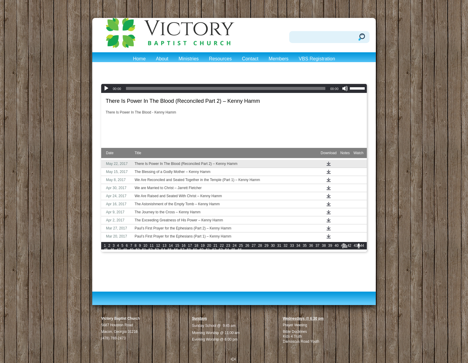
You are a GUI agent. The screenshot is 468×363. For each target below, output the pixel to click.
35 (305, 245)
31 (279, 245)
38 (324, 245)
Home (139, 58)
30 (273, 245)
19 (202, 245)
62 (214, 250)
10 (145, 245)
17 (190, 245)
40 (336, 245)
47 (119, 250)
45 (106, 250)
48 (125, 250)
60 (201, 250)
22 (222, 245)
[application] (234, 88)
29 (266, 245)
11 (152, 245)
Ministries (188, 58)
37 (317, 245)
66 (240, 250)
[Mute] (345, 88)
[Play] (106, 88)
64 (227, 250)
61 (208, 250)
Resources (220, 58)
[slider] (226, 88)
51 (144, 250)
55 (170, 250)
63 (220, 250)
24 (234, 245)
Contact (250, 58)
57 (182, 250)
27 (253, 245)
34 (298, 245)
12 (158, 245)
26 (247, 245)
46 (112, 250)
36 (311, 245)
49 (131, 250)
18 (196, 245)
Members (279, 58)
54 (163, 250)
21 (215, 245)
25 (241, 245)
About (162, 58)
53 (157, 250)
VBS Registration (317, 58)
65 (233, 250)
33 (292, 245)
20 (209, 245)
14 (171, 245)
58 (189, 250)
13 (164, 245)
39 (330, 245)
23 (228, 245)
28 (260, 245)
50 (138, 250)
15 (177, 245)
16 (183, 245)
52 (151, 250)
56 (176, 250)
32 (285, 245)
